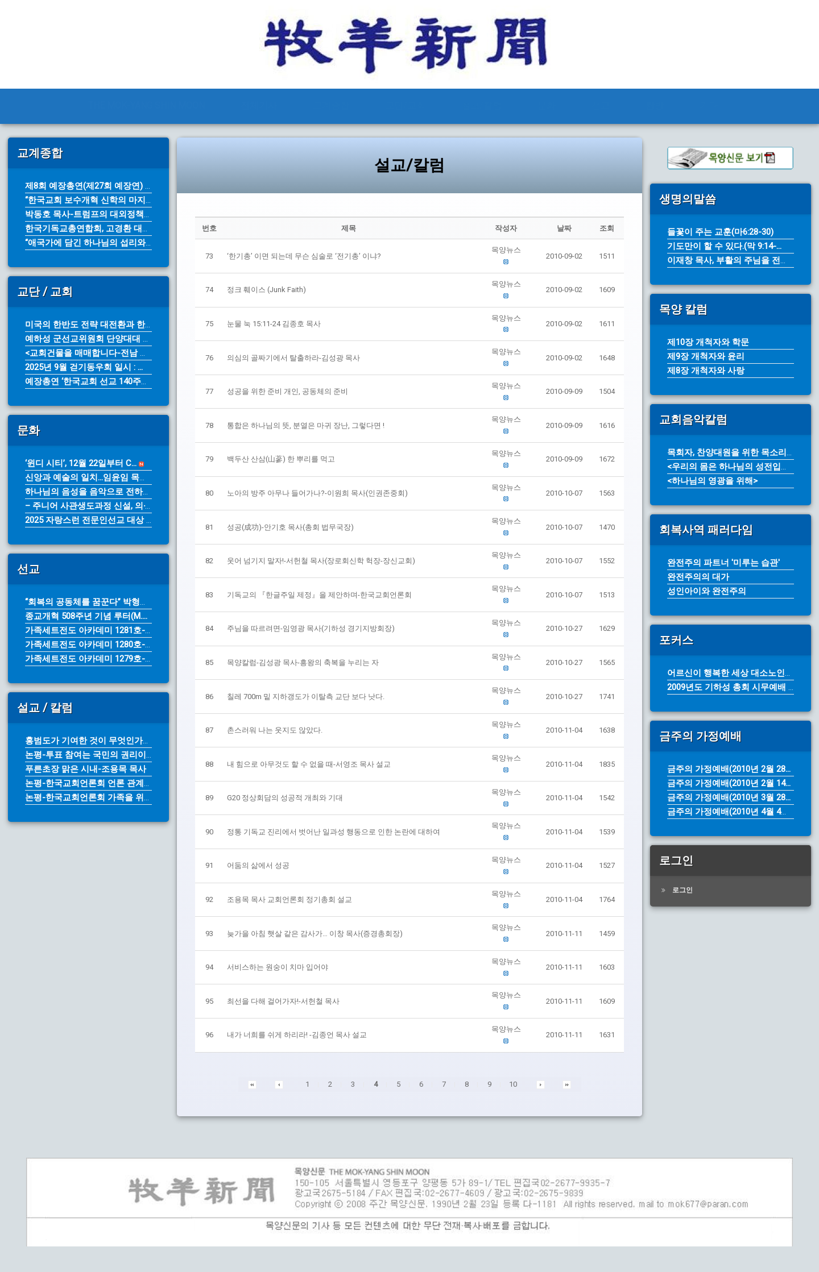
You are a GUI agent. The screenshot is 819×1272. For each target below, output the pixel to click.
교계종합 (331, 105)
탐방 (655, 105)
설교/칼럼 (481, 105)
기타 (709, 105)
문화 (546, 105)
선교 (601, 105)
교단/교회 (405, 105)
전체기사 (259, 105)
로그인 (682, 890)
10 (513, 1084)
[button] (506, 250)
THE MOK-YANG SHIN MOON (146, 105)
